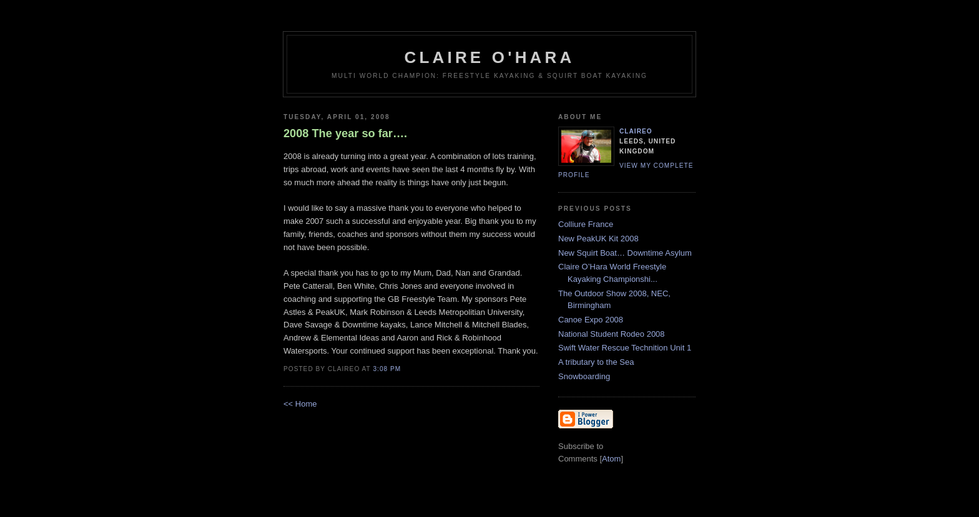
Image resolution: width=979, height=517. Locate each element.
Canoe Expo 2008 (590, 319)
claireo (635, 131)
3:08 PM (387, 368)
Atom (611, 458)
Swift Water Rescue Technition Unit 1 (624, 347)
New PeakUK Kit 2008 (598, 238)
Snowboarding (584, 376)
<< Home (300, 403)
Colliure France (585, 224)
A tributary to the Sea (596, 362)
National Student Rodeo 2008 (611, 334)
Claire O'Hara (489, 57)
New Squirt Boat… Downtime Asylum (625, 253)
